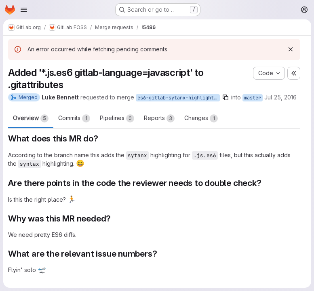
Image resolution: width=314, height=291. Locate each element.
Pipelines (117, 118)
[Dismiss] (290, 49)
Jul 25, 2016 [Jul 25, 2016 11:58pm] (280, 97)
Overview (30, 118)
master (252, 98)
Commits (74, 118)
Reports (159, 118)
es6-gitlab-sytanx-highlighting (178, 98)
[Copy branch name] (225, 97)
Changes (201, 118)
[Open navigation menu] (23, 9)
